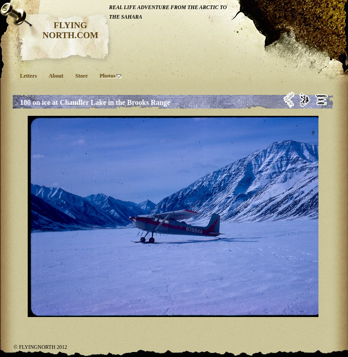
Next (305, 99)
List (321, 99)
